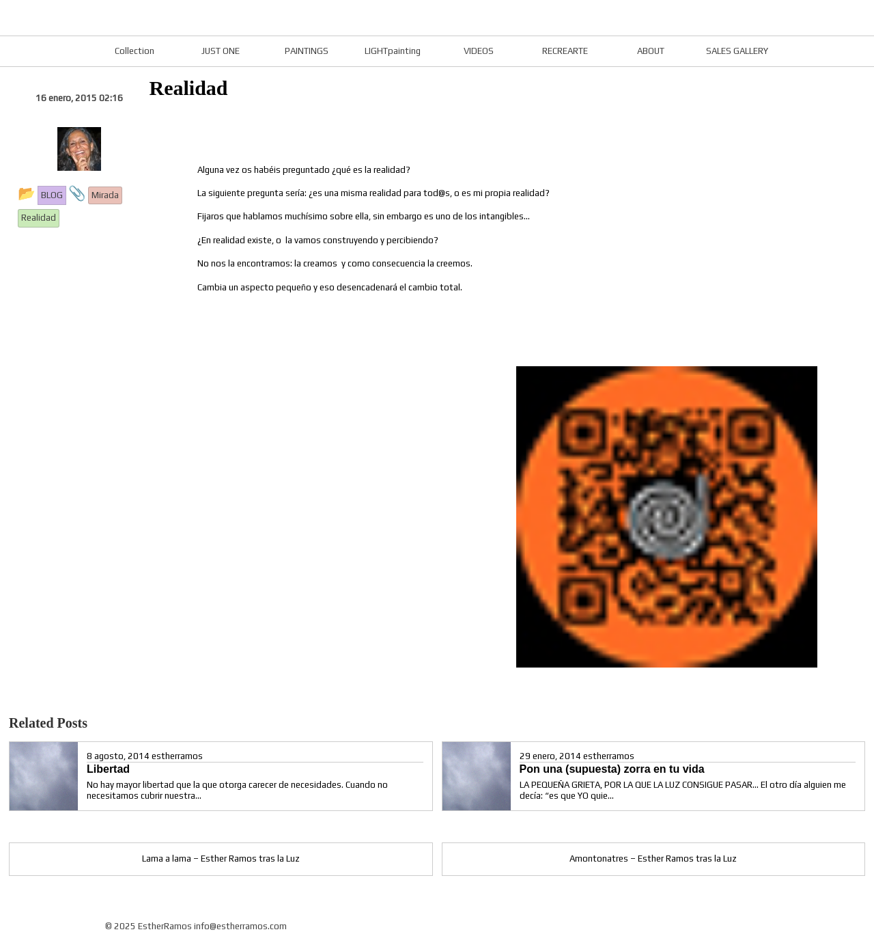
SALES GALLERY (737, 51)
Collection (134, 51)
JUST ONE (220, 51)
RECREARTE (565, 51)
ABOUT (650, 51)
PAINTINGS (306, 51)
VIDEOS (479, 51)
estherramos (177, 756)
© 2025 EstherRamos (148, 926)
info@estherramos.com (240, 926)
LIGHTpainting (393, 51)
